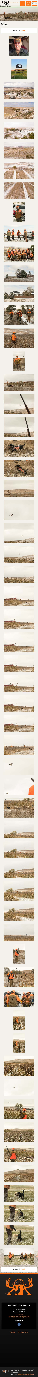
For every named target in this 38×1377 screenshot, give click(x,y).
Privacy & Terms (23, 1332)
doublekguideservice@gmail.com (19, 1317)
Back (23, 30)
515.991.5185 (19, 1314)
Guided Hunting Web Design (26, 1374)
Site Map (12, 1332)
